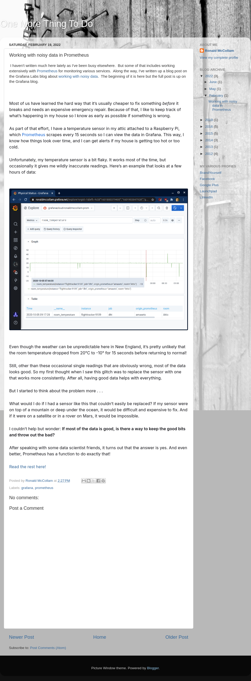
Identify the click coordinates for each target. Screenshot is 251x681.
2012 (209, 154)
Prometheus (47, 71)
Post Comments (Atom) (48, 648)
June (213, 82)
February (216, 95)
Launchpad (208, 191)
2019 (209, 120)
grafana (27, 488)
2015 (209, 133)
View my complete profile (219, 57)
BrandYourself (210, 173)
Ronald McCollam (219, 51)
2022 (209, 76)
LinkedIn (206, 197)
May (213, 89)
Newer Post (21, 637)
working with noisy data (78, 76)
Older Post (176, 637)
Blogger (153, 668)
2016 (209, 126)
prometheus (44, 488)
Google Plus (209, 185)
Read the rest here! (27, 466)
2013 (209, 147)
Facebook (207, 179)
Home (99, 637)
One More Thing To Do (46, 23)
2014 (209, 140)
